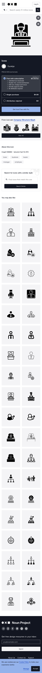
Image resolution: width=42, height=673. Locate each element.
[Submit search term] (38, 10)
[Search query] (21, 179)
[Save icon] (38, 18)
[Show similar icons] (38, 24)
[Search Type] (5, 10)
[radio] (21, 83)
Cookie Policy (24, 662)
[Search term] (22, 10)
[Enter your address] (21, 642)
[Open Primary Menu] (3, 4)
